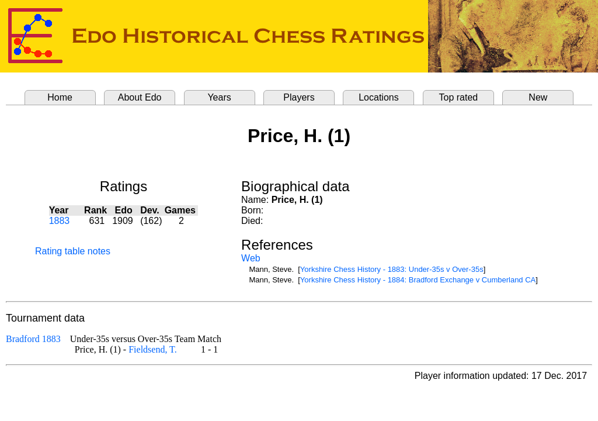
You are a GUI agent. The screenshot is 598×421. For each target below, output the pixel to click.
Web (250, 258)
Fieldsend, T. (152, 349)
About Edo (140, 97)
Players (298, 97)
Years (219, 97)
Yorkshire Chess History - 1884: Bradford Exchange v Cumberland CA (418, 279)
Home (59, 97)
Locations (379, 97)
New (538, 97)
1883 (59, 221)
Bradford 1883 (33, 339)
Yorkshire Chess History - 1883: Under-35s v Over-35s (392, 269)
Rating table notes (72, 251)
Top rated (458, 97)
